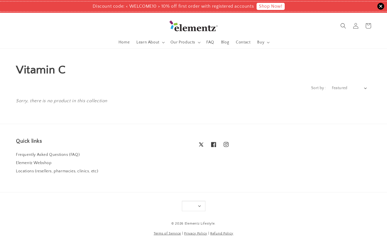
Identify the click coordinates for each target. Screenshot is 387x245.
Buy (260, 42)
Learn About (147, 42)
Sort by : (318, 88)
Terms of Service (167, 233)
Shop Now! (270, 6)
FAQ (210, 42)
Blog (225, 42)
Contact (243, 42)
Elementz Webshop (34, 163)
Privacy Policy (195, 233)
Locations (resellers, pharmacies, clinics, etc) (57, 171)
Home (124, 42)
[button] (343, 26)
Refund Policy (221, 233)
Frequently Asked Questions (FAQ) (48, 154)
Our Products (182, 42)
